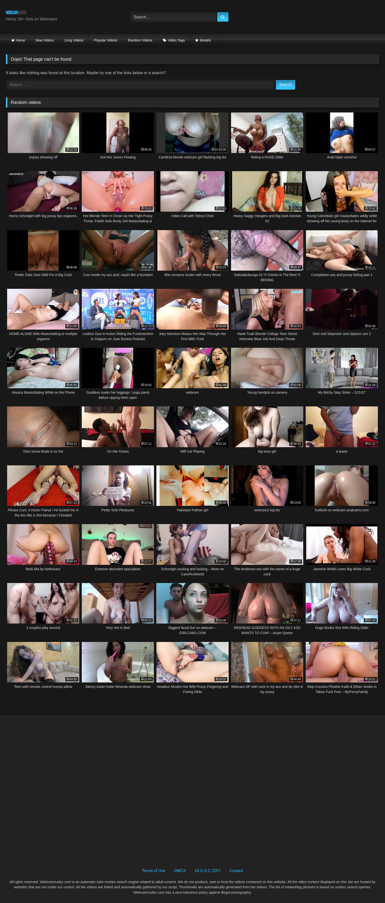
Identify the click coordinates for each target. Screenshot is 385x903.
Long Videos (73, 40)
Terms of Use (153, 871)
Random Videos (140, 40)
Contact (236, 871)
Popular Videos (105, 40)
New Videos (45, 40)
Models (205, 40)
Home (20, 40)
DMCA (180, 871)
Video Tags (176, 40)
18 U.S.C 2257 (207, 871)
